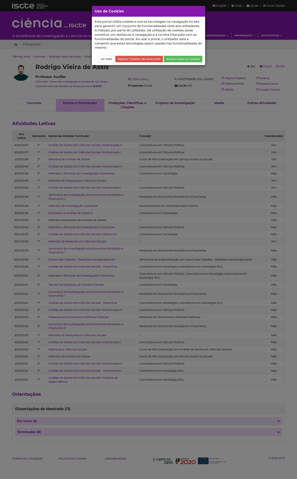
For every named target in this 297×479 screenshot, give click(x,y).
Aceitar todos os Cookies (183, 59)
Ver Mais (106, 59)
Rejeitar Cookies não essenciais (139, 59)
